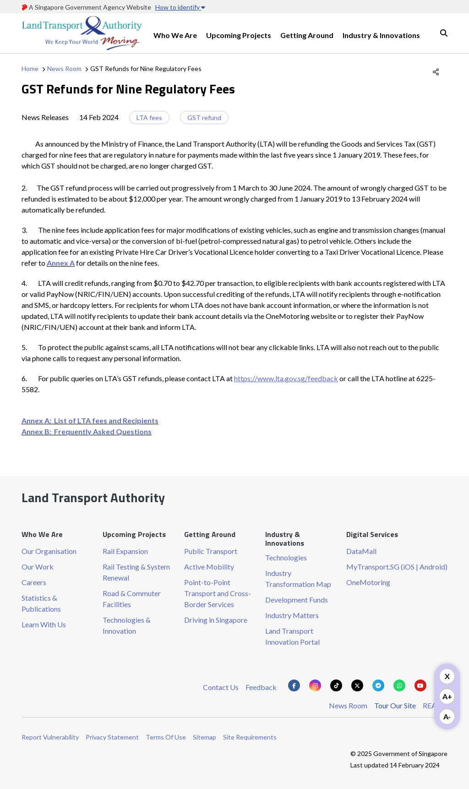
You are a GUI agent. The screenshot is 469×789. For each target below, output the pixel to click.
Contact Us (221, 687)
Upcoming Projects (238, 35)
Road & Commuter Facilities (132, 598)
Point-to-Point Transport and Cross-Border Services (217, 593)
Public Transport (210, 551)
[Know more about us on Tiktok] (336, 685)
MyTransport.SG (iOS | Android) (396, 566)
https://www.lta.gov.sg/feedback (286, 378)
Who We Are (175, 35)
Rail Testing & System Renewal (136, 572)
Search (443, 33)
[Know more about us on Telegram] (378, 685)
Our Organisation (49, 551)
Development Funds (296, 599)
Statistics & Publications (41, 603)
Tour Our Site (395, 705)
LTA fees (149, 117)
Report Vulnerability (50, 737)
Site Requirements (250, 737)
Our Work (38, 566)
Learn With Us (44, 624)
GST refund (204, 117)
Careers (34, 582)
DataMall (361, 551)
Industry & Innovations (381, 35)
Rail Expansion (125, 551)
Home (30, 68)
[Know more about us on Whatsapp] (399, 685)
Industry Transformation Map (298, 578)
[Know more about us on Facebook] (294, 685)
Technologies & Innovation (127, 625)
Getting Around (306, 35)
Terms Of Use (166, 737)
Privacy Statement (112, 737)
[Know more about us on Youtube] (420, 685)
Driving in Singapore (215, 619)
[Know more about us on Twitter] (357, 685)
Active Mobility (209, 566)
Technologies (286, 557)
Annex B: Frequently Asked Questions (87, 431)
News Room (64, 68)
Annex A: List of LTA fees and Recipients (90, 420)
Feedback (261, 687)
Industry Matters (292, 615)
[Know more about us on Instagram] (315, 685)
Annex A (61, 262)
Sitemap (204, 737)
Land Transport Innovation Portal (292, 636)
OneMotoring (368, 582)
